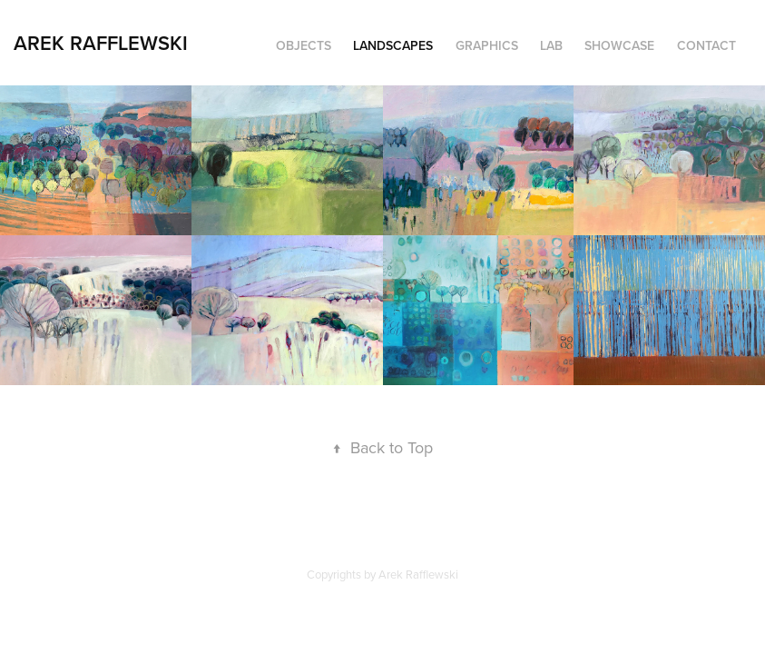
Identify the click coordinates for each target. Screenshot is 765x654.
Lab (551, 45)
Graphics (487, 45)
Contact (706, 45)
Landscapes (393, 45)
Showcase (619, 45)
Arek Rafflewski (101, 42)
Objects (303, 45)
